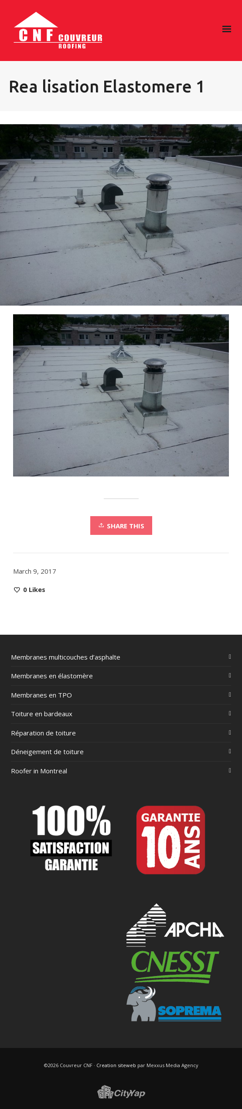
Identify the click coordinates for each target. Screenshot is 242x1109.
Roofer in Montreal (39, 770)
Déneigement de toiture (47, 751)
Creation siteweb (116, 1065)
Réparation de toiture (43, 732)
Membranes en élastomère (52, 675)
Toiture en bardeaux (41, 713)
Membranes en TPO (41, 695)
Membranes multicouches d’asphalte (65, 657)
